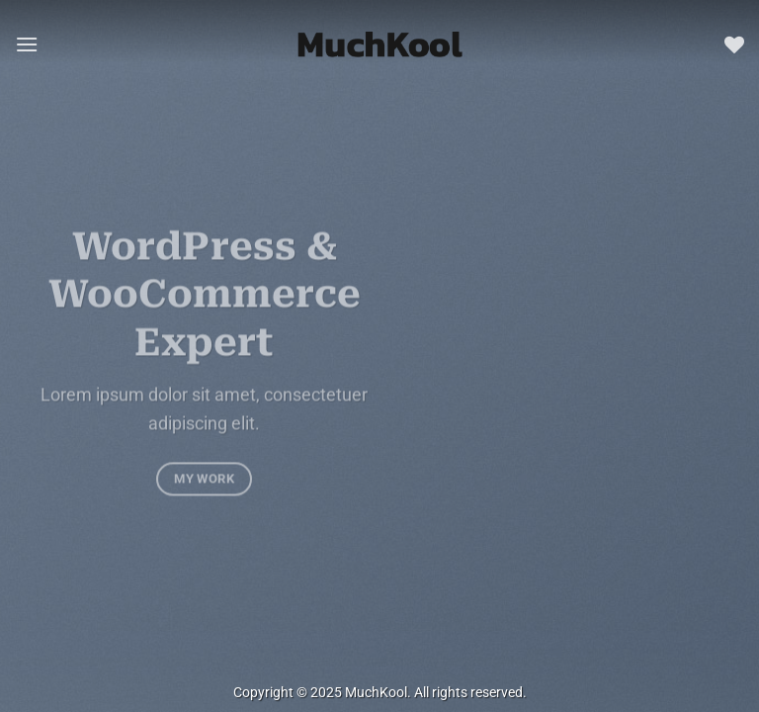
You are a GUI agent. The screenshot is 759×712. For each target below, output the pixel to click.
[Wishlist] (734, 44)
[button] (27, 44)
